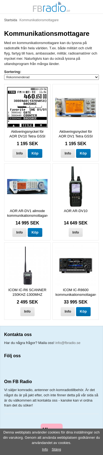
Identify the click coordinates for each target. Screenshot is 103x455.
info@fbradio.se (67, 343)
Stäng (56, 449)
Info (19, 153)
